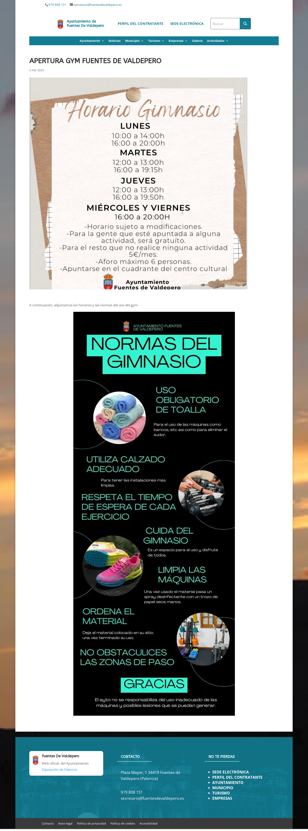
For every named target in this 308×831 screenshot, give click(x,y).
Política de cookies (122, 823)
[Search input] (225, 23)
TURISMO (221, 792)
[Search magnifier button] (245, 23)
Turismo (154, 40)
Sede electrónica (187, 23)
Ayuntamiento (90, 40)
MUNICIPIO (222, 787)
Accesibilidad (149, 823)
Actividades (215, 40)
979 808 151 (57, 5)
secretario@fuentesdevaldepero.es (98, 5)
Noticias (115, 40)
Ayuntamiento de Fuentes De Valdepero (85, 23)
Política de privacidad (91, 823)
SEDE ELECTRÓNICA (230, 771)
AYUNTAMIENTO (227, 782)
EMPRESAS (222, 798)
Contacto (48, 823)
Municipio (132, 40)
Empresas (176, 40)
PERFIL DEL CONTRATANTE (237, 777)
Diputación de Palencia (59, 769)
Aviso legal (65, 823)
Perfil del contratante (140, 23)
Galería (197, 40)
